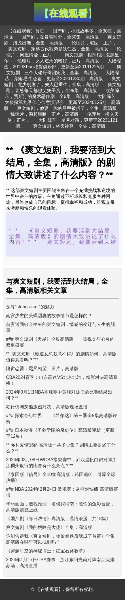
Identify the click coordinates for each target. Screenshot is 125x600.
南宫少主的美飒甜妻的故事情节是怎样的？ (49, 315)
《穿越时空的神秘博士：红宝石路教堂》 (47, 550)
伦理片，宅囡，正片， (94, 42)
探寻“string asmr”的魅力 (30, 306)
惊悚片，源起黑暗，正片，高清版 (44, 114)
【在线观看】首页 (26, 31)
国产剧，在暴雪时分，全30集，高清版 (60, 37)
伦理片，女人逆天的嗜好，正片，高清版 (58, 60)
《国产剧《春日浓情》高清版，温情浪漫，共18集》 (58, 518)
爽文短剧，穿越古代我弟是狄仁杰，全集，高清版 (58, 48)
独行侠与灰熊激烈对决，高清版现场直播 (47, 406)
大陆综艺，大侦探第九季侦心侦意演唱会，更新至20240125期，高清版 (62, 102)
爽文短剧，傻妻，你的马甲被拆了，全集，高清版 (67, 108)
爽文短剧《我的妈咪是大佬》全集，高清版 (49, 527)
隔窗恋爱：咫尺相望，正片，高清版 (42, 368)
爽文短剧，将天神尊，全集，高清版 (69, 126)
